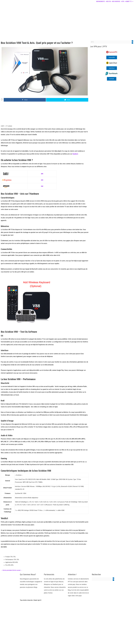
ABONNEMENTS (101, 1)
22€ (42, 180)
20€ (42, 174)
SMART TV (129, 1)
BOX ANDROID (117, 1)
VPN (124, 1)
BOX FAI (109, 1)
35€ (42, 186)
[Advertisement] (67, 27)
